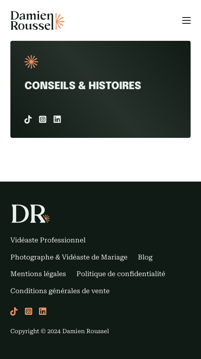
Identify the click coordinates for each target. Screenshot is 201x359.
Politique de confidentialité (120, 274)
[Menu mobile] (186, 20)
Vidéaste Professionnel (48, 240)
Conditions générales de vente (60, 291)
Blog (145, 257)
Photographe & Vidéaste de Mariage (68, 257)
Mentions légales (38, 274)
